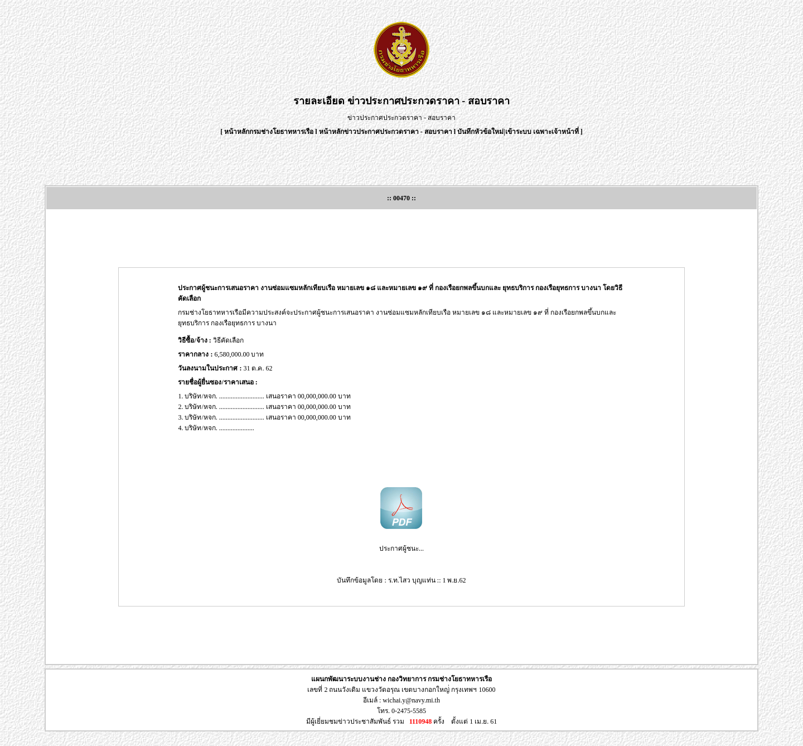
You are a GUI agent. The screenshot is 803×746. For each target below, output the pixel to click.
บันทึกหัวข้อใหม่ (480, 132)
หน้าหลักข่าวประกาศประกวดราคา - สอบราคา (385, 132)
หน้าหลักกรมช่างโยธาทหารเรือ (268, 132)
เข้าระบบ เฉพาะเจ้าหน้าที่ (543, 132)
